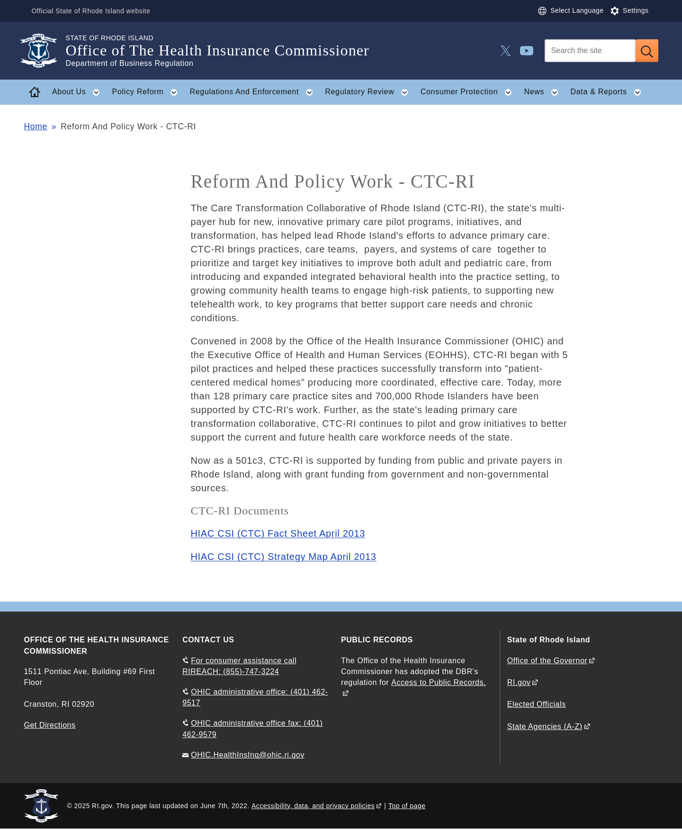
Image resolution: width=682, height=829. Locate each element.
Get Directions (49, 725)
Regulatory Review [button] (369, 92)
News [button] (544, 92)
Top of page (407, 806)
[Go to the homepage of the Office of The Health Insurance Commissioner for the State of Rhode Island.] (44, 50)
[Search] (590, 50)
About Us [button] (79, 92)
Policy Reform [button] (147, 92)
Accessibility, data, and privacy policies (313, 806)
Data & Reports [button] (608, 92)
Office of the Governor (547, 661)
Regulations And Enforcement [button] (253, 92)
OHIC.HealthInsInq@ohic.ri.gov (248, 755)
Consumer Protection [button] (469, 92)
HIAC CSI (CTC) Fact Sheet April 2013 (277, 533)
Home (35, 126)
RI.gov (519, 682)
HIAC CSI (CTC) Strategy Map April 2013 (283, 556)
